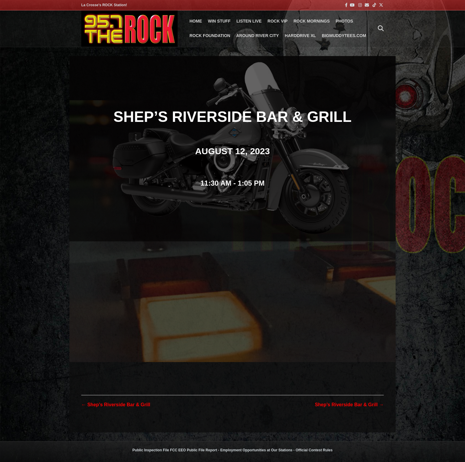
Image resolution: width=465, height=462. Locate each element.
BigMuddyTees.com (344, 35)
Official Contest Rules (314, 450)
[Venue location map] (232, 305)
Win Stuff (219, 21)
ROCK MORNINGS (312, 21)
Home (195, 21)
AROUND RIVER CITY (257, 35)
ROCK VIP (277, 21)
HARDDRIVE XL (300, 35)
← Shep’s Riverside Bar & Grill (115, 404)
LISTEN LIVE (249, 21)
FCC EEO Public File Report (193, 450)
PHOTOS (344, 21)
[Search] (379, 28)
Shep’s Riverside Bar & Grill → (349, 404)
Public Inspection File (151, 450)
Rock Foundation (209, 35)
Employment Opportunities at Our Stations (256, 450)
